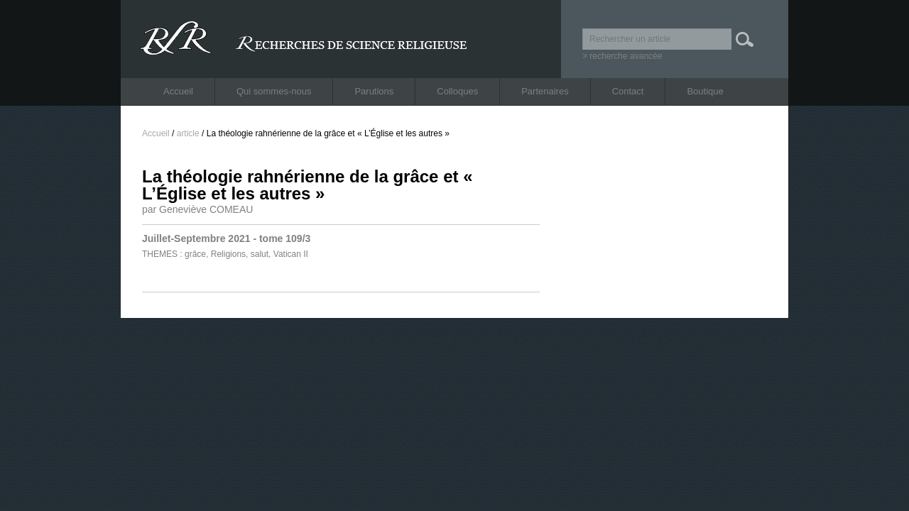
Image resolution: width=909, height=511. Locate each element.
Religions (228, 254)
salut (259, 254)
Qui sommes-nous (273, 91)
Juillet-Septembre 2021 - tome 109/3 (226, 238)
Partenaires (544, 91)
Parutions (373, 91)
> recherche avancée (622, 56)
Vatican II (290, 254)
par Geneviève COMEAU (197, 209)
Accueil (178, 91)
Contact (628, 91)
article (188, 133)
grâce (195, 254)
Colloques (457, 91)
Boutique (705, 91)
